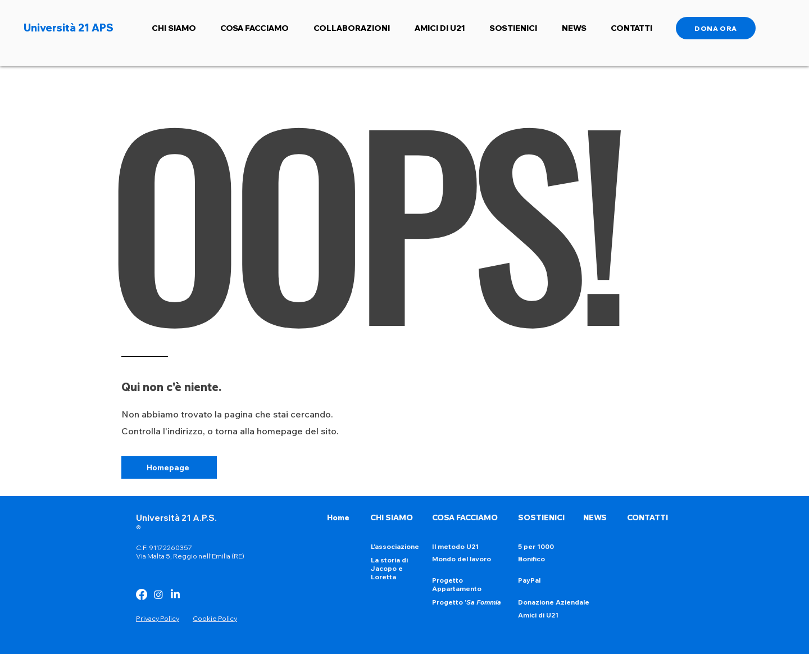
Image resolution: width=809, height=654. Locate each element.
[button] (174, 28)
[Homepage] (169, 467)
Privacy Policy (157, 618)
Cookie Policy (215, 618)
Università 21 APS (68, 27)
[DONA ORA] (716, 28)
